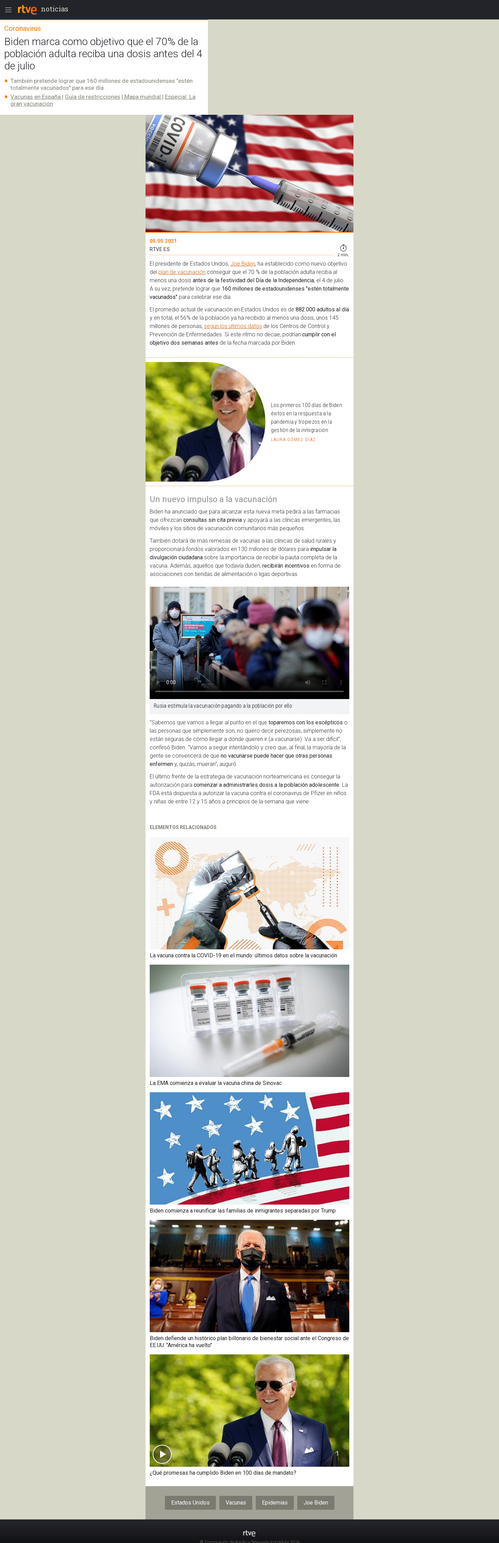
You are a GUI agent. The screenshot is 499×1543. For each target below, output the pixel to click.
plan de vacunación (181, 272)
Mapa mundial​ (142, 96)
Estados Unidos (190, 1502)
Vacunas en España (36, 96)
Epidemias (275, 1502)
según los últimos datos (233, 326)
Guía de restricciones (92, 96)
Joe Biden (242, 263)
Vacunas (236, 1502)
